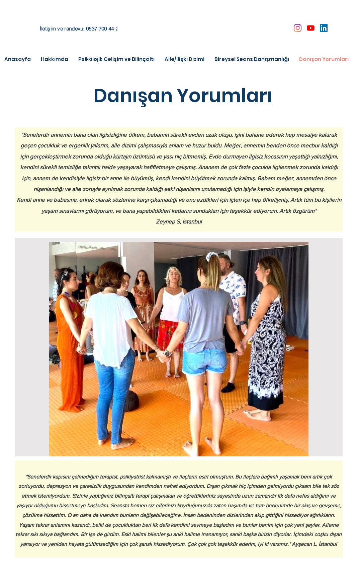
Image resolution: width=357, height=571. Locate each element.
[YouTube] (311, 28)
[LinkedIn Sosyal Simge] (324, 28)
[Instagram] (297, 28)
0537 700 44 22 (103, 28)
